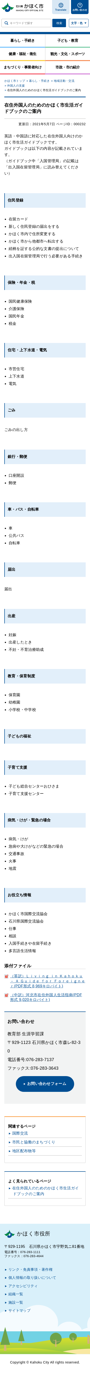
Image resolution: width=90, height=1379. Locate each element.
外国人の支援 (16, 85)
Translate (60, 10)
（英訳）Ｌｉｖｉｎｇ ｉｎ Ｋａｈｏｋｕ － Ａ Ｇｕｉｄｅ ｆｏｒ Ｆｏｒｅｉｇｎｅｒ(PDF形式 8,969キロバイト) (47, 981)
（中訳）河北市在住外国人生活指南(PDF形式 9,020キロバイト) (46, 997)
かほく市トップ (14, 81)
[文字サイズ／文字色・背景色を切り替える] (79, 23)
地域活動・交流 (64, 81)
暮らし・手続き (39, 81)
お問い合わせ (79, 10)
